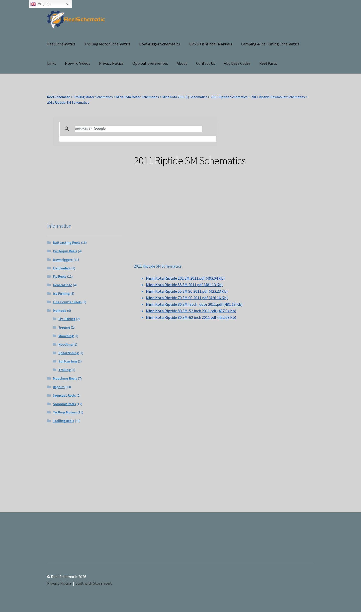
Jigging (64, 327)
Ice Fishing (61, 293)
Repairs (59, 387)
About (182, 63)
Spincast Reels (64, 395)
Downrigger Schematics (159, 43)
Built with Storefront (93, 583)
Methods (59, 310)
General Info (62, 285)
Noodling (65, 344)
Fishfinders (62, 268)
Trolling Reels (63, 420)
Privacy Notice (111, 63)
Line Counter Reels (67, 302)
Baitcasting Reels (66, 242)
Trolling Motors (65, 412)
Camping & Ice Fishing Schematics (270, 43)
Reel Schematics (61, 43)
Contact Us (205, 63)
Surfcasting (67, 361)
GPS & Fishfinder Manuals (210, 43)
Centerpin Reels (65, 251)
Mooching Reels (65, 378)
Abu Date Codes (237, 63)
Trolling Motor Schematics (107, 43)
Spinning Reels (64, 404)
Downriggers (63, 259)
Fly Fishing (66, 319)
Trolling (64, 370)
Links (51, 63)
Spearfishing (68, 353)
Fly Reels (59, 276)
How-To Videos (77, 63)
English (40, 4)
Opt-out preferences (150, 63)
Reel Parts (268, 63)
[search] (138, 129)
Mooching (66, 336)
